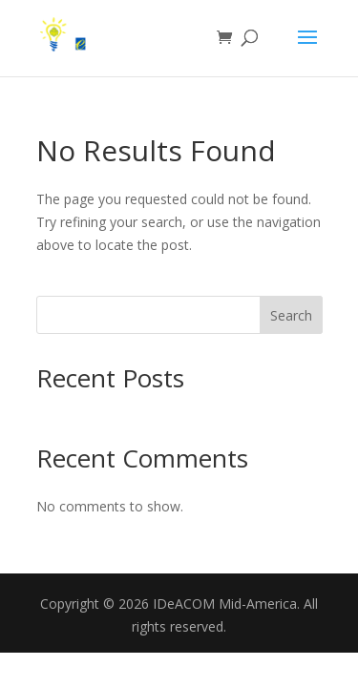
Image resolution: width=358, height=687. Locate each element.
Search (291, 315)
